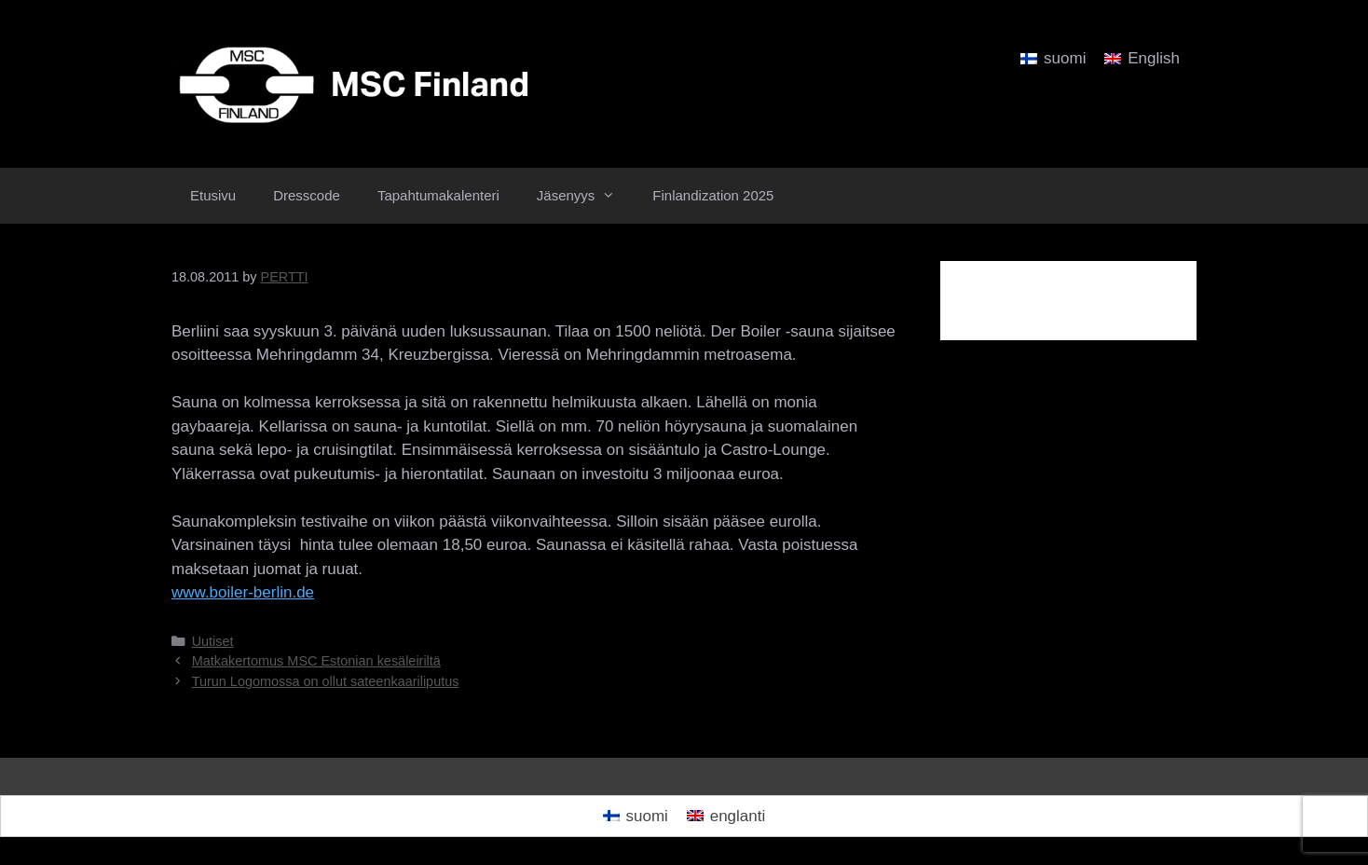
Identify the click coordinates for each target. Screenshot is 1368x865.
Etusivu (213, 195)
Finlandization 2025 (712, 195)
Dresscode (306, 195)
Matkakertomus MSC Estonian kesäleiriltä (316, 660)
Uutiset (213, 641)
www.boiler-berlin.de (242, 592)
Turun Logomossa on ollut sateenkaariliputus (325, 681)
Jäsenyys (586, 196)
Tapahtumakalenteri (438, 195)
